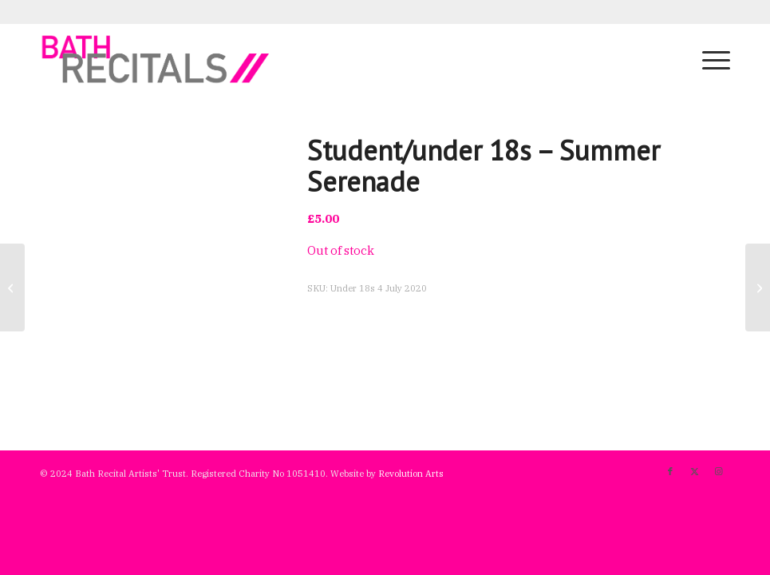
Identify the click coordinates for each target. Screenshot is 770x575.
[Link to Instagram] (718, 471)
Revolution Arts (411, 473)
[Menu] (708, 59)
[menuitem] (708, 59)
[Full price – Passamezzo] (757, 287)
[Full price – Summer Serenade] (12, 287)
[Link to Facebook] (670, 471)
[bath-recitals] (156, 59)
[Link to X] (694, 471)
